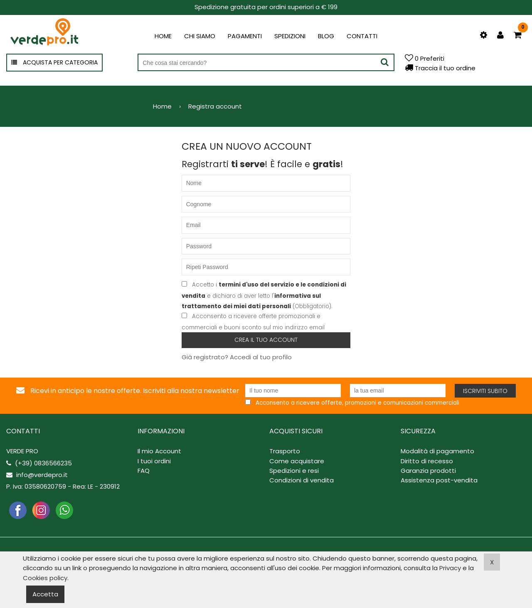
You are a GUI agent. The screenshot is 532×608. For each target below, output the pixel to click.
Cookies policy (45, 577)
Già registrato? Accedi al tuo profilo (237, 357)
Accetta (45, 594)
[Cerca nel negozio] (266, 62)
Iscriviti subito (485, 391)
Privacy (450, 568)
